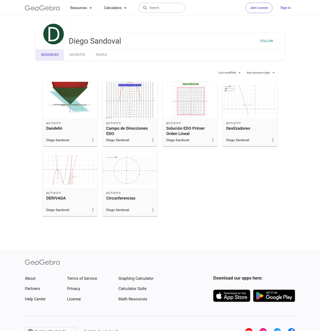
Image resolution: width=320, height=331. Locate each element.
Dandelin (54, 128)
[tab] (81, 8)
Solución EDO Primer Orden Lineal (185, 131)
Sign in (285, 8)
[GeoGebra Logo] (42, 8)
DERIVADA (56, 198)
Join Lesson (259, 8)
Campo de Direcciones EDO (127, 131)
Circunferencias (120, 198)
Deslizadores (238, 128)
